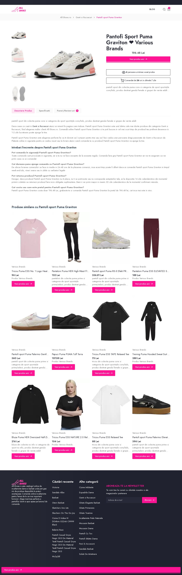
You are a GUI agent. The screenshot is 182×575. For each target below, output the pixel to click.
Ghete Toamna (85, 513)
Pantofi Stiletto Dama (88, 538)
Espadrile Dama (86, 492)
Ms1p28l (56, 556)
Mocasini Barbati (86, 523)
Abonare (149, 500)
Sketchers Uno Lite (60, 507)
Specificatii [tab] (44, 110)
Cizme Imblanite (86, 487)
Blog (152, 9)
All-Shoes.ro (65, 17)
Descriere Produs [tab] (23, 110)
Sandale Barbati (86, 548)
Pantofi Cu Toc (85, 533)
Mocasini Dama (86, 528)
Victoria (55, 487)
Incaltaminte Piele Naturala (91, 518)
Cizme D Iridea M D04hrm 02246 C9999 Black (63, 521)
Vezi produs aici (138, 59)
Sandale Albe (58, 492)
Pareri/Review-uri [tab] (67, 110)
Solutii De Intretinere (88, 554)
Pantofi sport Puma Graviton (109, 17)
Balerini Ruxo (58, 529)
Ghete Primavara (86, 507)
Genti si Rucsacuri (84, 17)
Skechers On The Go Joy (63, 513)
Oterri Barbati (58, 502)
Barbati (55, 497)
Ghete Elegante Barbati (89, 502)
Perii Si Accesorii (87, 543)
